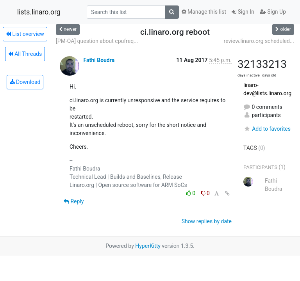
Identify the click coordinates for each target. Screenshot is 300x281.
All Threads (25, 54)
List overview (25, 34)
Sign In (243, 12)
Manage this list (204, 12)
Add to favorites (267, 129)
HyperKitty (148, 246)
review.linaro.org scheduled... (259, 41)
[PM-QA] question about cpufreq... (97, 41)
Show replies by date (207, 221)
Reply (74, 201)
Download (25, 82)
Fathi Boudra (98, 60)
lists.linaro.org (39, 12)
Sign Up (273, 12)
